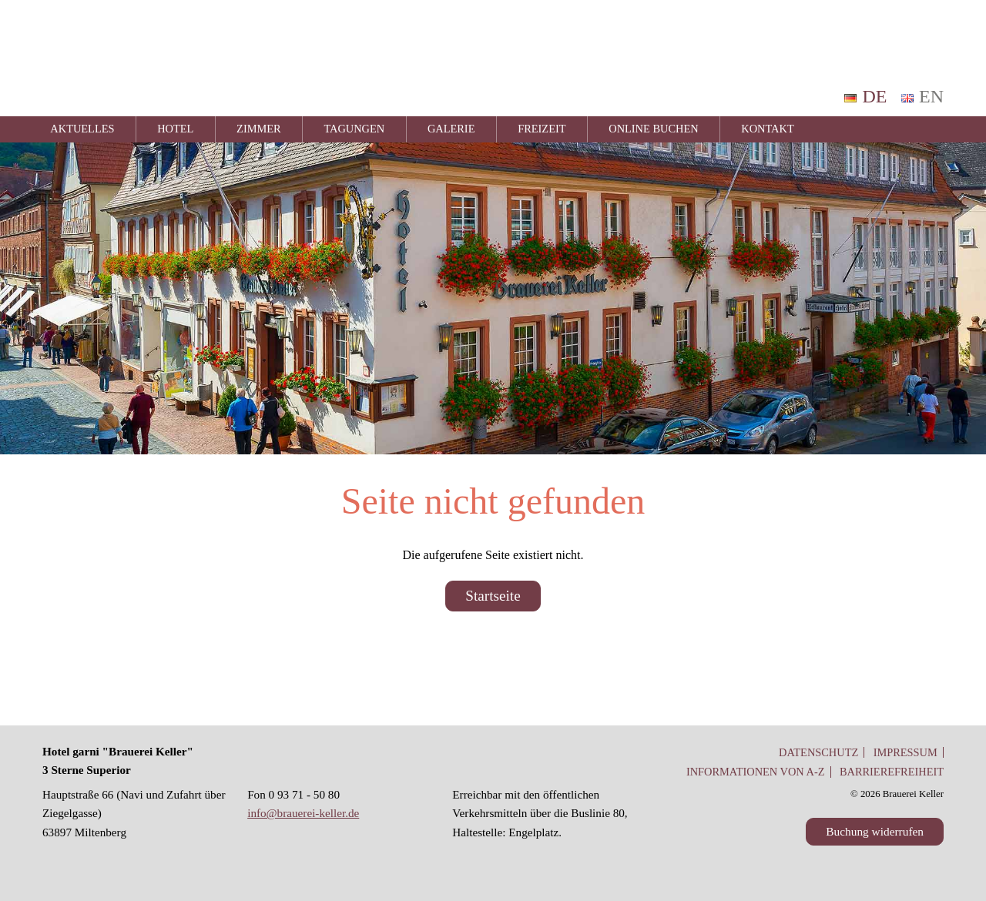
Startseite (492, 596)
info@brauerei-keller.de (303, 812)
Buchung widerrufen (875, 831)
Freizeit (541, 128)
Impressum (905, 752)
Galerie (451, 128)
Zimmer (258, 128)
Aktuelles (82, 128)
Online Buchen (653, 128)
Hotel (175, 128)
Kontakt (767, 128)
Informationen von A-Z (755, 771)
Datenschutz (818, 752)
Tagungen (354, 128)
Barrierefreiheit (892, 771)
